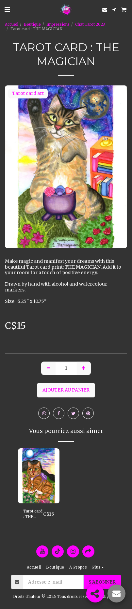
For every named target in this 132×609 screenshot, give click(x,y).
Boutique (32, 24)
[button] (7, 9)
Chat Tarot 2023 (90, 24)
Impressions (58, 24)
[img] (38, 475)
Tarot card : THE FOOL (32, 514)
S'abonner (102, 582)
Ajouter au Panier (66, 390)
